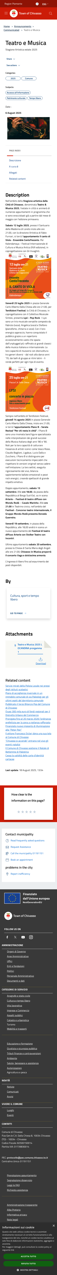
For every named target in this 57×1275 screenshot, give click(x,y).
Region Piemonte (13, 4)
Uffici (9, 961)
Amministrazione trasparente (22, 1205)
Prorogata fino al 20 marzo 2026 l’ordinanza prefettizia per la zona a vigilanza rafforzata (28, 720)
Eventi (10, 1115)
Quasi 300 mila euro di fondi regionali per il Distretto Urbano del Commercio (27, 713)
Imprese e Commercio (18, 1010)
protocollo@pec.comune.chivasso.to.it (27, 1157)
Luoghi (10, 1110)
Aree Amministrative (18, 956)
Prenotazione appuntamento (21, 1175)
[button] (28, 1269)
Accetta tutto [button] (28, 1256)
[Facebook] (7, 937)
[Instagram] (31, 937)
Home (7, 26)
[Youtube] (23, 937)
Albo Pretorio (14, 1210)
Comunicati (13, 1091)
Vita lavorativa (14, 1005)
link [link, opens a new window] (12, 1250)
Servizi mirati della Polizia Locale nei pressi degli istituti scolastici (27, 687)
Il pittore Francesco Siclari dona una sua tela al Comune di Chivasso (28, 735)
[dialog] (28, 1249)
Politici (10, 971)
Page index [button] (15, 150)
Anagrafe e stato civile (18, 996)
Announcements (22, 26)
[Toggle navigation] (6, 13)
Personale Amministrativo (20, 976)
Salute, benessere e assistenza (23, 1063)
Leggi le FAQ (13, 1185)
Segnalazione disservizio (19, 1180)
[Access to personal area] (37, 3)
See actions (14, 65)
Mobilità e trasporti (17, 1029)
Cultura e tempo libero (18, 1000)
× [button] (53, 1226)
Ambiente (12, 1058)
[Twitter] (15, 937)
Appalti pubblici (15, 1015)
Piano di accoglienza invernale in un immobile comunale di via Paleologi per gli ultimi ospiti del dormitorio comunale (26, 696)
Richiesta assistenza (17, 1190)
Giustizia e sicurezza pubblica (22, 1048)
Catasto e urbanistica (18, 1020)
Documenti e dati (16, 981)
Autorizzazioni (14, 1068)
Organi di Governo (16, 951)
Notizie (10, 1087)
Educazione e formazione (20, 1043)
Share (11, 59)
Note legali (12, 1219)
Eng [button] (45, 4)
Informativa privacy (17, 1214)
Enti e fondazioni (15, 966)
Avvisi (10, 1096)
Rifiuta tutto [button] (28, 1263)
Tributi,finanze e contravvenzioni (24, 1053)
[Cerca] (50, 13)
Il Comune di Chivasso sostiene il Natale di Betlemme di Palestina (27, 750)
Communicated (11, 30)
